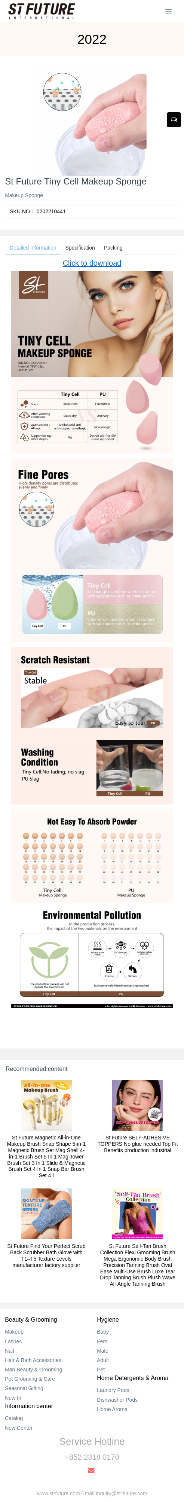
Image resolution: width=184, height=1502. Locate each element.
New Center (19, 1428)
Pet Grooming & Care (30, 1379)
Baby (103, 1332)
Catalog (14, 1418)
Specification (80, 248)
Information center (29, 1406)
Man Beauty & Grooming (33, 1370)
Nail (9, 1351)
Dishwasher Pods (117, 1400)
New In (13, 1398)
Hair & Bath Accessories (33, 1360)
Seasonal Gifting (24, 1388)
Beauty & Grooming (31, 1319)
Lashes (13, 1341)
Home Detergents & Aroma (132, 1378)
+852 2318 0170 (92, 1457)
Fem (102, 1341)
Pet (101, 1370)
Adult (103, 1360)
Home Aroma (112, 1409)
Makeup (14, 1332)
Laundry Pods (113, 1390)
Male (102, 1351)
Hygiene (108, 1319)
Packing (113, 248)
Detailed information (33, 248)
